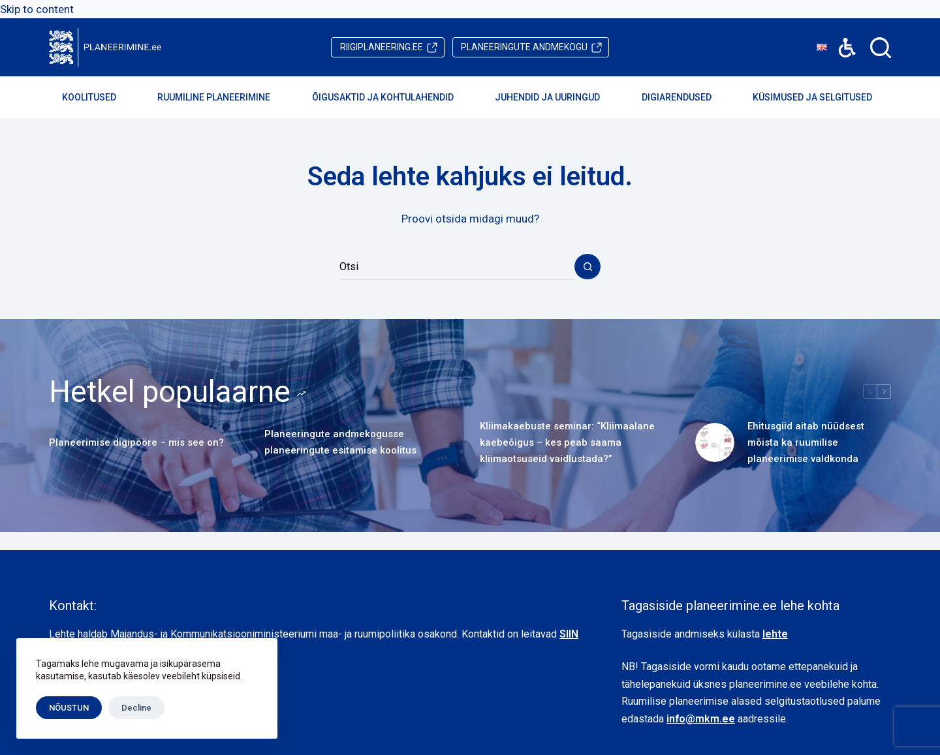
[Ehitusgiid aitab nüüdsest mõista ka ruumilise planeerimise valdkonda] (714, 442)
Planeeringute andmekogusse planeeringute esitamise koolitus (340, 442)
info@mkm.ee (700, 719)
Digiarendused (685, 97)
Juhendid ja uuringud (556, 97)
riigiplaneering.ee (381, 47)
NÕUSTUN (69, 708)
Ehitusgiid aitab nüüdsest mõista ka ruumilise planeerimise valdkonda (805, 442)
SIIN (568, 634)
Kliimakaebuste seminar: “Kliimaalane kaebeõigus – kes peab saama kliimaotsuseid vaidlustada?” (567, 442)
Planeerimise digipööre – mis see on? (136, 442)
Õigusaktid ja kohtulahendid (391, 97)
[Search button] (587, 267)
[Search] (880, 47)
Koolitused (98, 97)
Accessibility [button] (840, 38)
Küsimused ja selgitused (821, 97)
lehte (775, 634)
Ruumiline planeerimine (222, 97)
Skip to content (37, 9)
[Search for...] (456, 267)
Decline (136, 708)
